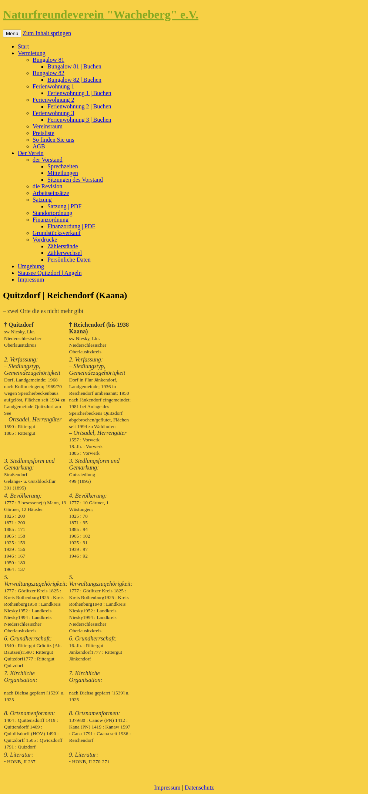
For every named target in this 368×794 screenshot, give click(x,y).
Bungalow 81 (48, 60)
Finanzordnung (50, 219)
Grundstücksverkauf (57, 233)
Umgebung (31, 266)
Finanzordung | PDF (71, 226)
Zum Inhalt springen (47, 33)
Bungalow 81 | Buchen (74, 66)
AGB (39, 146)
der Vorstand (48, 160)
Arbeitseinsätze (51, 193)
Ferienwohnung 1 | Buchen (79, 93)
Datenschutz (199, 787)
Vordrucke (45, 239)
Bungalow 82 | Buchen (74, 80)
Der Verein (30, 153)
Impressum (31, 279)
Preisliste (43, 133)
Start (23, 46)
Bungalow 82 (48, 73)
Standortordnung (53, 213)
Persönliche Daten (69, 259)
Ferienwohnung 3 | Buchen (79, 120)
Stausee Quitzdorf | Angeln (50, 273)
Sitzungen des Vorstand (75, 179)
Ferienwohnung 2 (53, 100)
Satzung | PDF (64, 206)
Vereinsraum (48, 126)
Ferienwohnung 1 (53, 86)
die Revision (47, 186)
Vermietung (32, 53)
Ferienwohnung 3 (53, 113)
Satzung (42, 199)
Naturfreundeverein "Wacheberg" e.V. (100, 14)
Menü (12, 33)
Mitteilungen (62, 173)
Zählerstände (62, 246)
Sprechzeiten (62, 166)
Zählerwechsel (64, 253)
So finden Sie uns (53, 140)
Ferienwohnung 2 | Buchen (79, 106)
